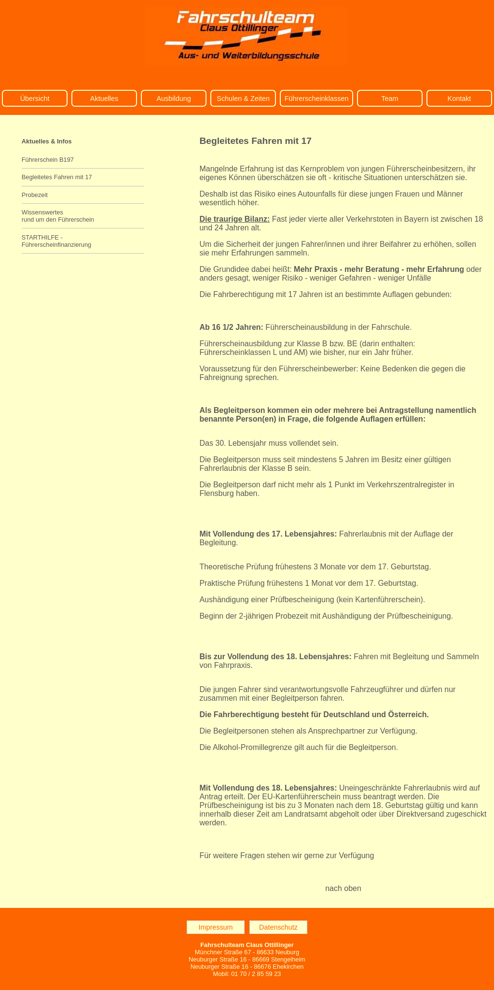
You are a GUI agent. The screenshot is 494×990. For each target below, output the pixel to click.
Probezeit (35, 194)
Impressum (215, 927)
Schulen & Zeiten (243, 98)
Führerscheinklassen (317, 98)
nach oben (343, 888)
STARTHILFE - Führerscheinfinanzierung (56, 241)
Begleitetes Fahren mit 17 (57, 177)
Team (389, 98)
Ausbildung (173, 98)
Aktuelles (104, 98)
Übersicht (35, 98)
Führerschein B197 (48, 159)
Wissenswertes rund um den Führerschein (58, 216)
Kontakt (459, 98)
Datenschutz (278, 927)
